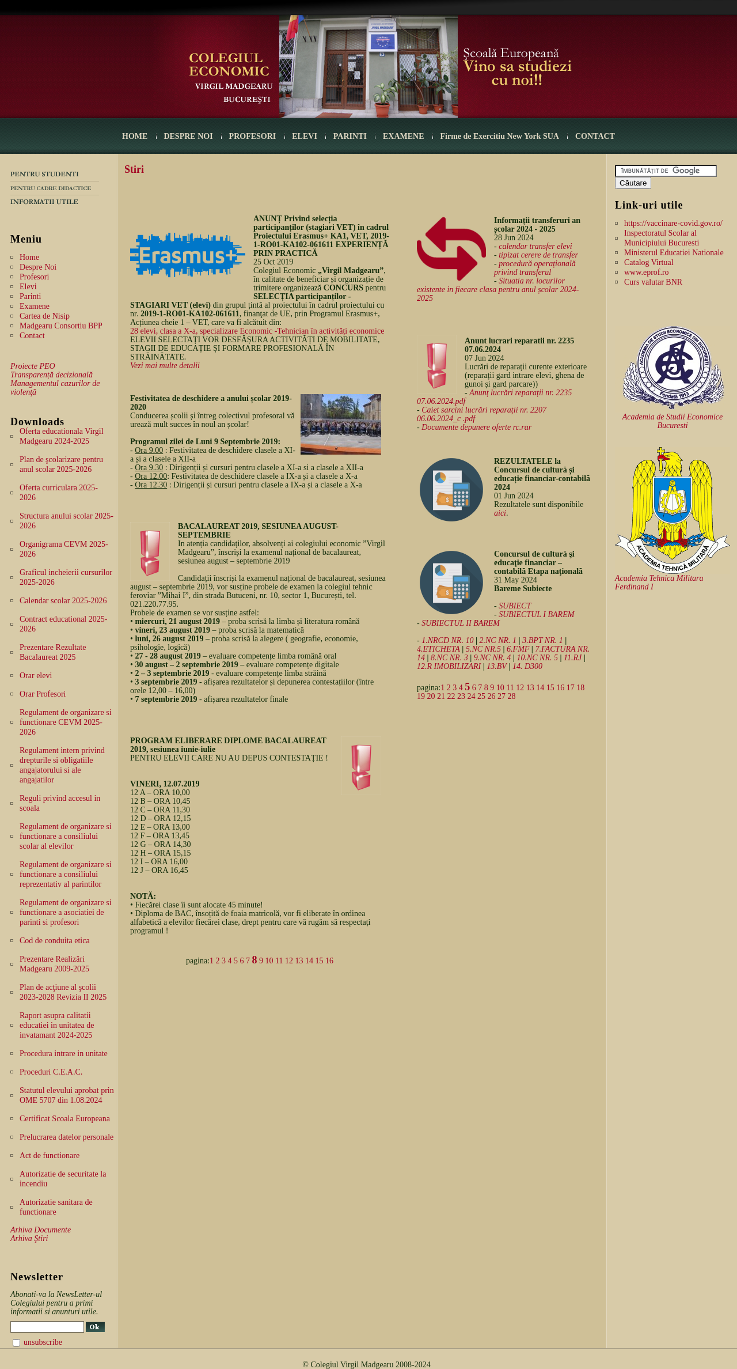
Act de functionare (49, 1155)
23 (461, 696)
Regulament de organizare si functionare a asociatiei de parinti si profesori (66, 912)
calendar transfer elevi (535, 246)
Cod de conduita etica (55, 940)
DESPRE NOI (188, 136)
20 (431, 696)
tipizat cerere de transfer (538, 255)
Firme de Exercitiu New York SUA (499, 136)
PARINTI (350, 136)
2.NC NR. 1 (498, 640)
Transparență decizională (51, 374)
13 (299, 960)
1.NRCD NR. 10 (447, 640)
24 (472, 696)
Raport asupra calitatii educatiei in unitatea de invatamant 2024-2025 (57, 1025)
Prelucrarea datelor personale (66, 1137)
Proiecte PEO (32, 366)
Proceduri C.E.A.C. (51, 1072)
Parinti (30, 296)
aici (500, 513)
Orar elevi (36, 675)
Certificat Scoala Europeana (65, 1118)
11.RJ (573, 657)
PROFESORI (252, 136)
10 (269, 960)
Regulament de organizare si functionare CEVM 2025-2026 (66, 722)
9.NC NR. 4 (492, 657)
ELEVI (304, 136)
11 (279, 960)
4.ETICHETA (438, 649)
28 (512, 696)
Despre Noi (38, 267)
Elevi (28, 286)
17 (571, 687)
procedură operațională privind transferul (535, 268)
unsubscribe (43, 1342)
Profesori (34, 277)
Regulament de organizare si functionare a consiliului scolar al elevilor (66, 836)
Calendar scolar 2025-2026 (63, 600)
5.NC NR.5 (483, 649)
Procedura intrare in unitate (64, 1053)
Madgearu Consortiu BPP (61, 326)
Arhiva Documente (40, 1230)
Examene (35, 306)
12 (289, 960)
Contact (32, 335)
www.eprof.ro (646, 272)
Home (29, 257)
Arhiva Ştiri (29, 1238)
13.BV (497, 666)
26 (492, 696)
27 (501, 696)
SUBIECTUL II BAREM (460, 623)
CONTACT (595, 136)
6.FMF (518, 649)
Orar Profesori (43, 694)
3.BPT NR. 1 (542, 640)
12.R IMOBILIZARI (449, 666)
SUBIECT (515, 606)
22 (451, 696)
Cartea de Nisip (45, 316)
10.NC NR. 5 (537, 657)
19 (421, 696)
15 (320, 960)
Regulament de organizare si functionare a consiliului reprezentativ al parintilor (66, 874)
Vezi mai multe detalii (165, 365)
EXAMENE (403, 136)
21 (441, 696)
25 (481, 696)
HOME (134, 136)
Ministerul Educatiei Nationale (674, 252)
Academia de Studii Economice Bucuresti (672, 421)
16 (329, 960)
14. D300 (527, 666)
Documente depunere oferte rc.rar (476, 427)
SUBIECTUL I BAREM (536, 614)
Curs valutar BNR (653, 282)
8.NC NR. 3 (449, 657)
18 (580, 687)
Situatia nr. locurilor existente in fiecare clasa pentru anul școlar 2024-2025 (498, 289)
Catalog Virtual (649, 262)
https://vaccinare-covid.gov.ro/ (673, 223)
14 (309, 960)
